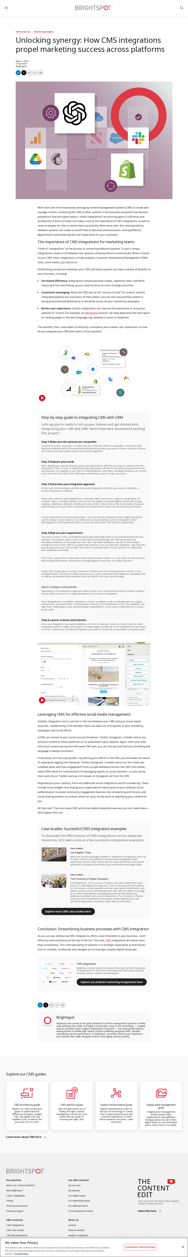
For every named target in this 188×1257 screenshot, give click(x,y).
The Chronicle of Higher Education (89, 879)
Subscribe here (147, 1211)
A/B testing (91, 313)
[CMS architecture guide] (27, 1093)
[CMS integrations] (57, 973)
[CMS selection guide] (72, 1093)
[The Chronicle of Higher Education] (53, 881)
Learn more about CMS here (23, 1137)
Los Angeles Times (80, 852)
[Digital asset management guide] (161, 1093)
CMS (108, 940)
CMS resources (23, 31)
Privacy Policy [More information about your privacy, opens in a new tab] (21, 1253)
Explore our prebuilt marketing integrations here (112, 982)
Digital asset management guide (161, 1106)
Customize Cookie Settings (140, 1247)
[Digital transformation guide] (116, 1093)
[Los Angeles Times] (53, 854)
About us (73, 1220)
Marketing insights (43, 31)
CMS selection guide (72, 1104)
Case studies (76, 848)
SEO (63, 262)
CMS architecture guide (27, 1104)
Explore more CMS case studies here (68, 911)
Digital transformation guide (116, 1104)
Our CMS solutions (78, 1180)
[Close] (183, 1247)
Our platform (13, 1180)
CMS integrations (86, 964)
